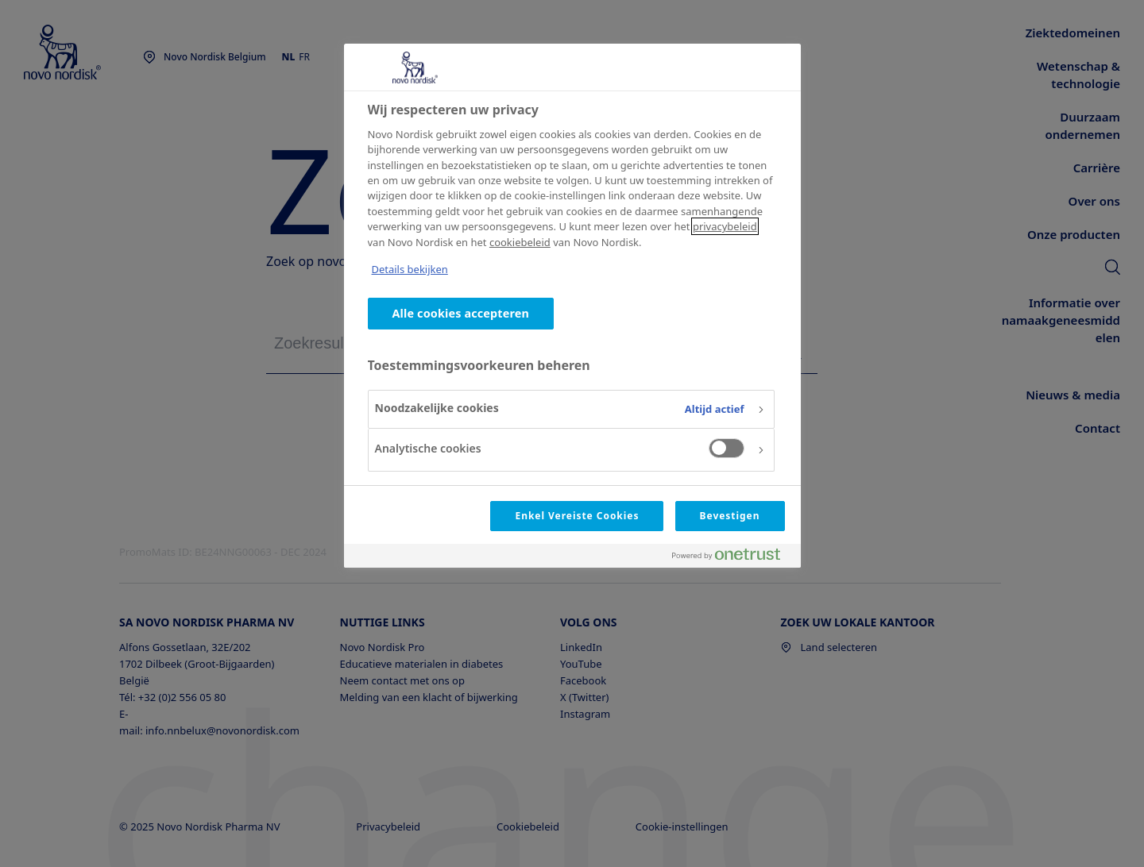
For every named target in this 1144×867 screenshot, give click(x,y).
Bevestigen (730, 515)
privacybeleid (725, 226)
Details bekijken (410, 269)
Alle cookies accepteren (460, 313)
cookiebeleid (520, 242)
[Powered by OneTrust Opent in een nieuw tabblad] (732, 558)
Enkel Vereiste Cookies (577, 515)
